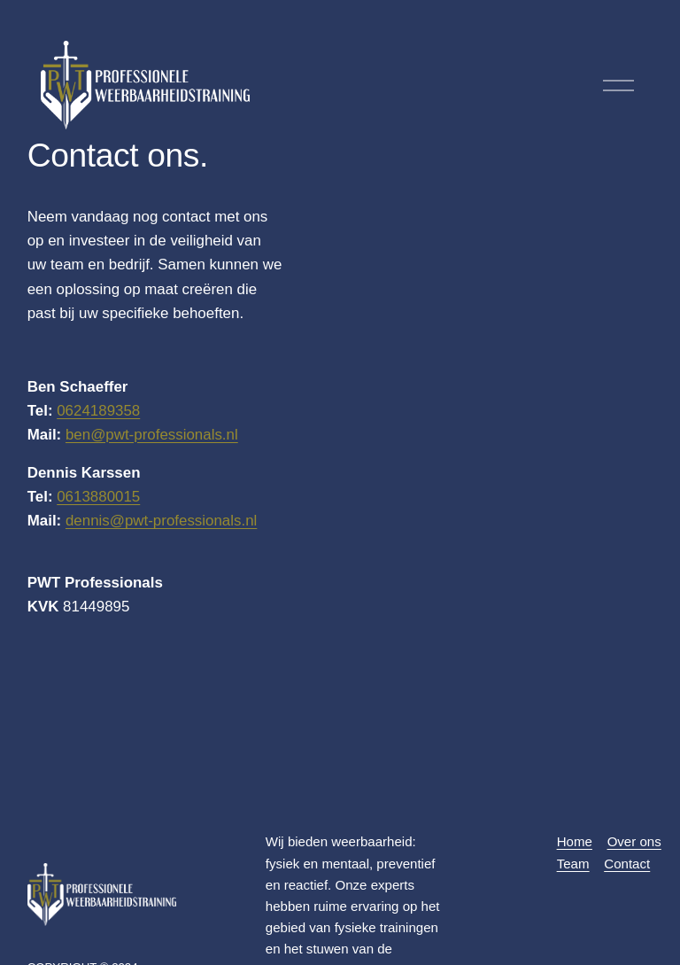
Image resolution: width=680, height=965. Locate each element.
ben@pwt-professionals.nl (152, 434)
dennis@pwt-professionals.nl (161, 520)
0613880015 (98, 496)
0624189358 (98, 410)
